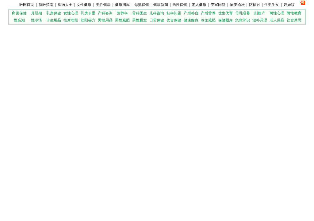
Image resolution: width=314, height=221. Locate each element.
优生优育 (225, 13)
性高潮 (19, 20)
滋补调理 (259, 20)
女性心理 (70, 13)
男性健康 (103, 4)
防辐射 (254, 4)
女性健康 (84, 4)
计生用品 (53, 20)
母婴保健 (141, 4)
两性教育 (294, 13)
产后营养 (208, 13)
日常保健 (156, 20)
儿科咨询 (156, 13)
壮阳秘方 (88, 20)
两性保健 (179, 4)
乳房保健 (53, 13)
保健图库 (225, 20)
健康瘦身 (191, 20)
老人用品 (277, 20)
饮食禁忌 (294, 20)
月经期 (36, 13)
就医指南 (46, 4)
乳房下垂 (88, 13)
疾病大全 (65, 4)
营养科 (122, 13)
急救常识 (242, 20)
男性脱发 (139, 20)
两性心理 (277, 13)
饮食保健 (174, 20)
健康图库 (122, 4)
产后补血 (191, 13)
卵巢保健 (19, 13)
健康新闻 (160, 4)
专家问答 (218, 4)
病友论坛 (237, 4)
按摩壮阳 (70, 20)
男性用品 (105, 20)
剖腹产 (259, 13)
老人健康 (199, 4)
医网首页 (26, 4)
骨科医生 (139, 13)
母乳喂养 (242, 13)
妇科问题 (174, 13)
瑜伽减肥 (208, 20)
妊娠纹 (289, 4)
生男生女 (271, 4)
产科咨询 (105, 13)
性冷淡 (36, 20)
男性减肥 (122, 20)
